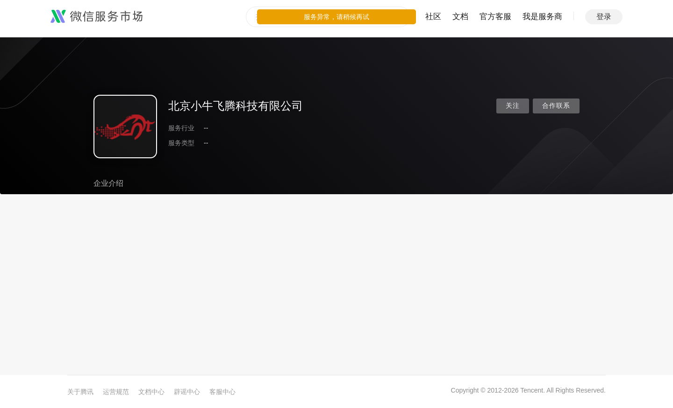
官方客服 (495, 16)
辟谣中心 (187, 391)
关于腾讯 (80, 391)
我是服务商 (542, 16)
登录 (603, 17)
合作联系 (556, 105)
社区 (433, 16)
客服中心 (222, 391)
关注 (513, 105)
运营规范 (116, 391)
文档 (460, 16)
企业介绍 (108, 183)
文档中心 (151, 391)
